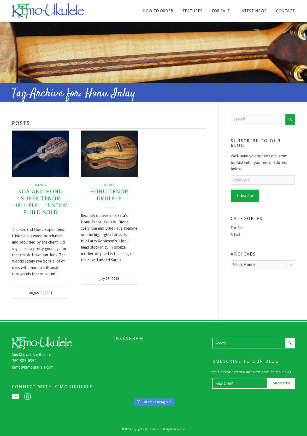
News (40, 185)
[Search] (263, 119)
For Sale (237, 228)
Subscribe (245, 195)
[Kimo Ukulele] (48, 12)
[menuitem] (158, 11)
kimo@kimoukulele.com (32, 367)
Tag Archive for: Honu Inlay (74, 93)
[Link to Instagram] (27, 396)
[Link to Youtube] (15, 396)
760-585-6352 (24, 360)
